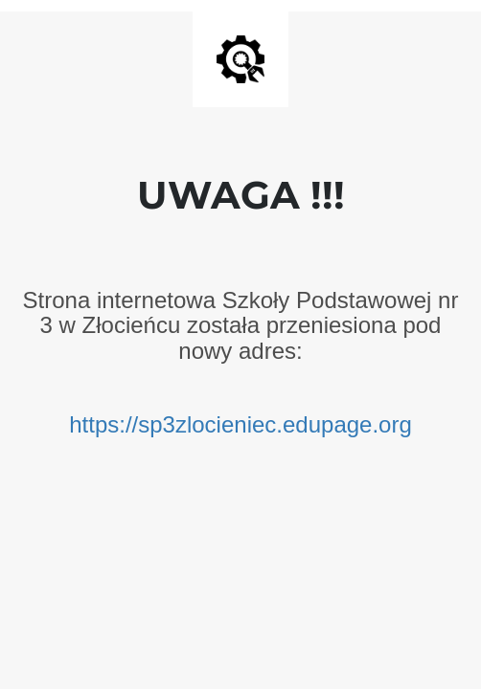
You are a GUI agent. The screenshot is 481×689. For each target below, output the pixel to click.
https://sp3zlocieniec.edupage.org (240, 424)
